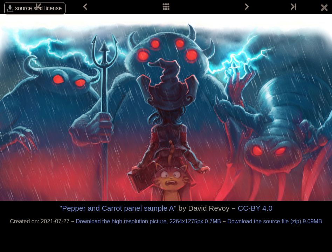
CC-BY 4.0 (255, 208)
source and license (38, 8)
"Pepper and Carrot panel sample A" (118, 208)
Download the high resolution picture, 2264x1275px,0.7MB (149, 221)
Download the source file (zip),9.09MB (274, 221)
